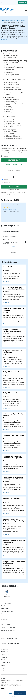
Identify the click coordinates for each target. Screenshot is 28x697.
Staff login (14, 696)
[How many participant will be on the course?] (14, 174)
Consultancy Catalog (8, 630)
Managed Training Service (10, 641)
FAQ (2, 668)
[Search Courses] (12, 13)
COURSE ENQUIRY (14, 160)
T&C (2, 671)
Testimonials (5, 662)
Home (3, 20)
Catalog (3, 606)
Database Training (10, 20)
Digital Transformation (9, 638)
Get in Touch (20, 693)
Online (6, 180)
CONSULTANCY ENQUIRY (14, 165)
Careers (3, 665)
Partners (4, 657)
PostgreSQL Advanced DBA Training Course (13, 22)
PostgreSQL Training (21, 20)
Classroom (7, 183)
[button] (25, 242)
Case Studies (5, 625)
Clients (3, 660)
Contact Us (22, 3)
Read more (4, 40)
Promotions (5, 608)
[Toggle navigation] (26, 9)
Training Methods (7, 611)
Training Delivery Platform (10, 644)
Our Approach (6, 622)
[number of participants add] (14, 177)
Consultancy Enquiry (8, 627)
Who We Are (5, 652)
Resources (4, 614)
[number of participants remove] (14, 172)
